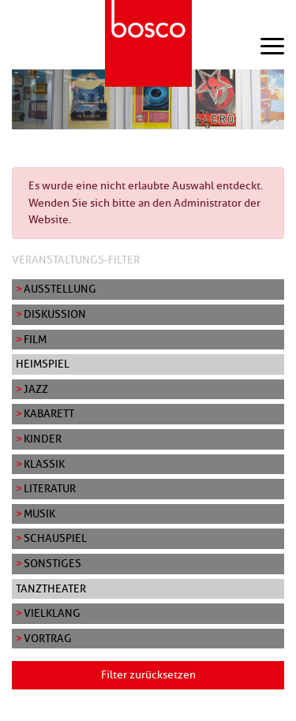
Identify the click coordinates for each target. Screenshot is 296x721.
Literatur (50, 488)
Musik (39, 513)
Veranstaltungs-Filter (76, 259)
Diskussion (55, 314)
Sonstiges (52, 563)
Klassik (44, 464)
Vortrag (48, 638)
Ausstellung (60, 289)
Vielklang (52, 613)
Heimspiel (42, 364)
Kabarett (49, 413)
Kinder (43, 438)
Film (35, 339)
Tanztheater (51, 588)
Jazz (36, 389)
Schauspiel (55, 538)
